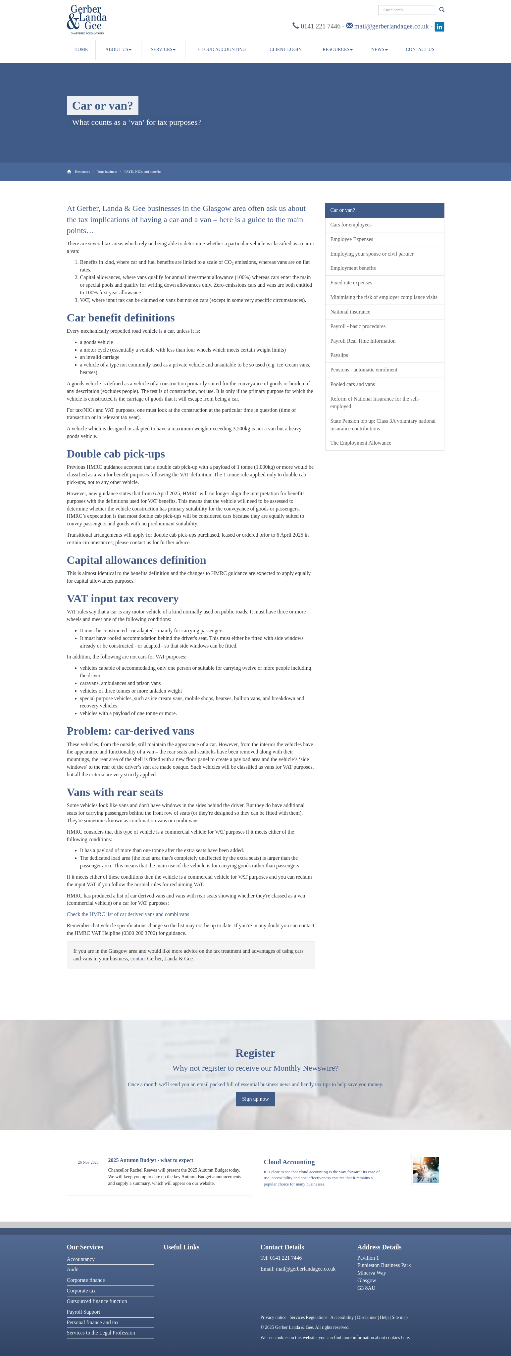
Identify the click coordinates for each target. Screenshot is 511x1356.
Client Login (286, 49)
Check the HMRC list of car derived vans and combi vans (128, 914)
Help (384, 1317)
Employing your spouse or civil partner (372, 254)
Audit (73, 1269)
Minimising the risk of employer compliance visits (384, 297)
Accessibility (342, 1317)
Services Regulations (308, 1317)
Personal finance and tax (93, 1322)
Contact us (420, 49)
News (379, 49)
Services (163, 49)
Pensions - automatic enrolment (364, 369)
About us (118, 49)
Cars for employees (351, 224)
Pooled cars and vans (353, 384)
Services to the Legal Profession (101, 1332)
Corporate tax (81, 1290)
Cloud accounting (222, 49)
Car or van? (343, 210)
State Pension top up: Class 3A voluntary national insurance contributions (383, 424)
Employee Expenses (352, 239)
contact (138, 958)
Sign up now (255, 1099)
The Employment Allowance (361, 443)
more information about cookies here (375, 1337)
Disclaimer (367, 1317)
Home (81, 49)
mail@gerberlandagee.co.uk (391, 26)
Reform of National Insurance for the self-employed (375, 402)
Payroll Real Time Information (363, 341)
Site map (400, 1317)
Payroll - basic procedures (358, 326)
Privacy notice (273, 1317)
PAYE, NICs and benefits (142, 171)
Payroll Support (83, 1312)
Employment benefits (353, 268)
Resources (338, 49)
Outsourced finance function (97, 1301)
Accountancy (81, 1259)
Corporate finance (86, 1280)
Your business (107, 171)
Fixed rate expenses (351, 282)
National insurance (350, 312)
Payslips (339, 355)
